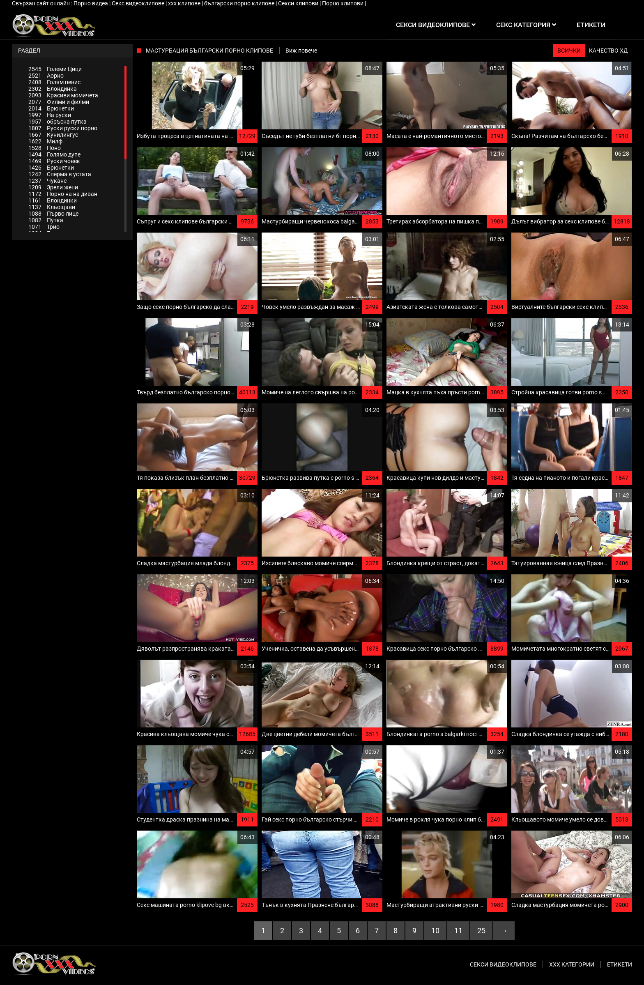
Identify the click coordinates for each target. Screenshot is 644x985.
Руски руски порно (62, 128)
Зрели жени (53, 187)
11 (458, 930)
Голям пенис (54, 82)
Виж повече (301, 50)
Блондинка (52, 88)
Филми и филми (58, 102)
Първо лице (53, 213)
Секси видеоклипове (503, 964)
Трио (44, 226)
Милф (45, 141)
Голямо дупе (54, 154)
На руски (49, 115)
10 (435, 930)
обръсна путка (57, 121)
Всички (569, 50)
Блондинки (52, 200)
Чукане (47, 180)
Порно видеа (91, 3)
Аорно (46, 75)
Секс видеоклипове (139, 3)
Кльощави (51, 207)
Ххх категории (571, 964)
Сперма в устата (59, 174)
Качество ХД (608, 50)
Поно (44, 148)
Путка (45, 220)
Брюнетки (51, 108)
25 (481, 930)
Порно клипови (343, 3)
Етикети (619, 964)
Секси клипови (299, 3)
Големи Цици (55, 69)
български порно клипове (240, 3)
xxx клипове (185, 3)
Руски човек (54, 161)
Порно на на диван (62, 194)
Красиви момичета (63, 95)
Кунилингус (53, 134)
